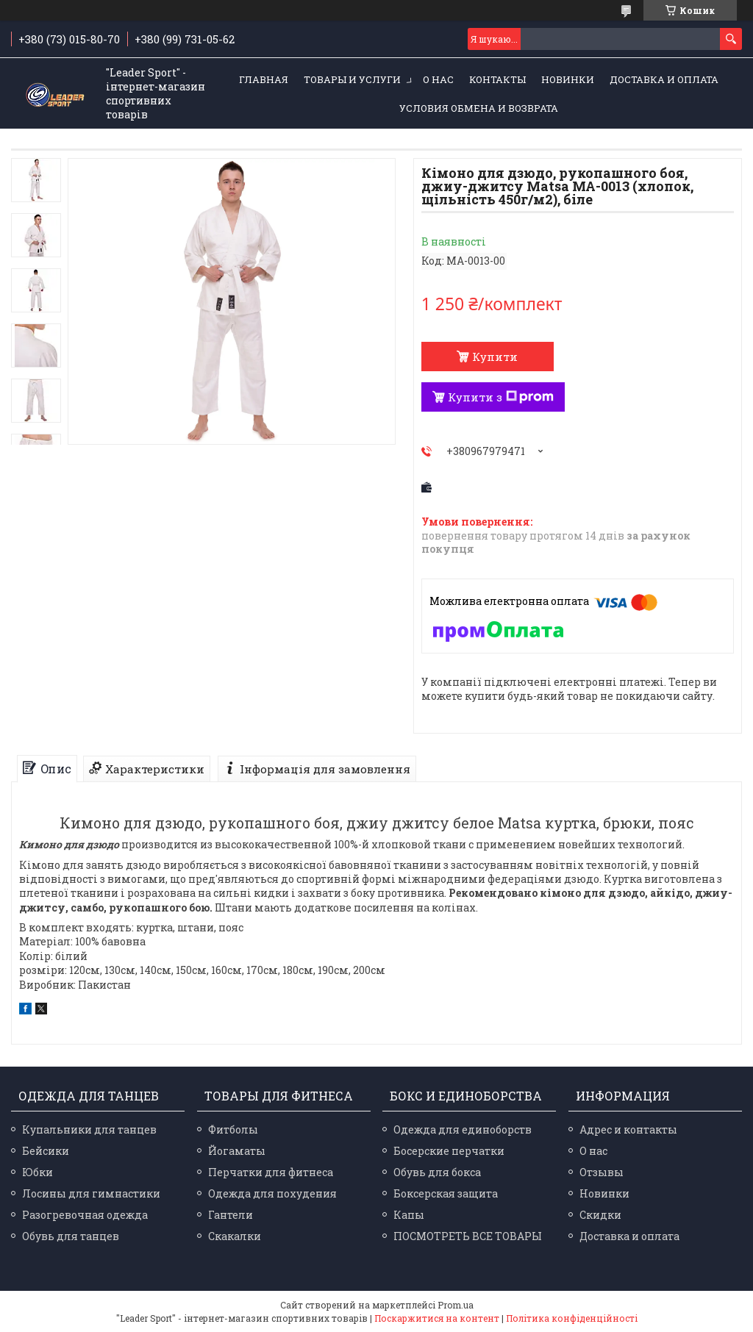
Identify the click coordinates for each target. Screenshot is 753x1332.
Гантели (230, 1215)
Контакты (497, 79)
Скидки (600, 1215)
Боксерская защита (445, 1193)
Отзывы (601, 1172)
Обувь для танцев (70, 1236)
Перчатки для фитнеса (270, 1172)
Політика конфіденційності (572, 1318)
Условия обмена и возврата (478, 108)
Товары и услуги (352, 79)
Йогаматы (236, 1151)
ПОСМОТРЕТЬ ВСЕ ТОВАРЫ (467, 1236)
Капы (408, 1215)
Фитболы (233, 1129)
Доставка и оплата (664, 79)
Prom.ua (456, 1305)
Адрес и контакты (628, 1129)
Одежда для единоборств (462, 1129)
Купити (495, 356)
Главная (263, 79)
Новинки (567, 79)
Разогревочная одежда (85, 1215)
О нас (438, 79)
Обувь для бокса (437, 1172)
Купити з (501, 397)
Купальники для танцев (89, 1129)
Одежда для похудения (272, 1193)
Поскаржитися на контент (436, 1318)
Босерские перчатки (448, 1151)
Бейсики (45, 1151)
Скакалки (234, 1236)
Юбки (37, 1172)
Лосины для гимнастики (91, 1193)
